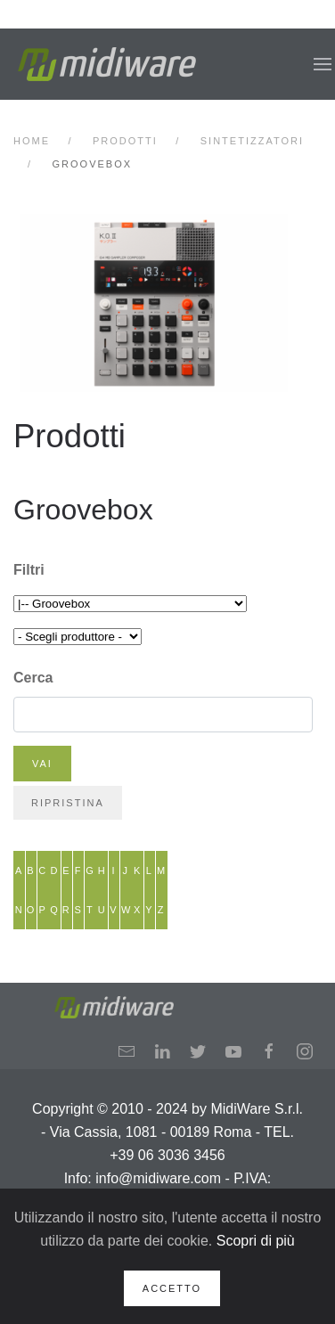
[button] (322, 64)
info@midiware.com (158, 1178)
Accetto (172, 1288)
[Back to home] (107, 64)
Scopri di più (256, 1240)
